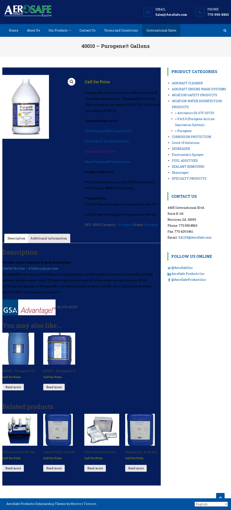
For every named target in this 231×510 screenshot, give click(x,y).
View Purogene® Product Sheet (108, 131)
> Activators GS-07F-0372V (194, 113)
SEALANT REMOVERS (188, 167)
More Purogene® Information (107, 162)
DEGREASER (181, 149)
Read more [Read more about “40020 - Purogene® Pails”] (54, 387)
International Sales (161, 30)
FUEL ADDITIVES (185, 161)
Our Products (58, 30)
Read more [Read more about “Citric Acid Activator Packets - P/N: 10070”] (95, 468)
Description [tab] (16, 238)
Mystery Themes (83, 504)
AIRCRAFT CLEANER (187, 83)
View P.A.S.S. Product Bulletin (107, 141)
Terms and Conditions (121, 30)
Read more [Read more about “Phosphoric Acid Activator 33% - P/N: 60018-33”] (136, 468)
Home (13, 30)
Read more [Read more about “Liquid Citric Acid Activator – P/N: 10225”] (54, 468)
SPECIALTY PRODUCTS (189, 178)
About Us (33, 30)
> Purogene (124, 225)
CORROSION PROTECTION (191, 137)
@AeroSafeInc (182, 268)
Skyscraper (180, 172)
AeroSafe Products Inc (187, 274)
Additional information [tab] (48, 238)
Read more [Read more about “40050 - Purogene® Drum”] (13, 387)
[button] (71, 82)
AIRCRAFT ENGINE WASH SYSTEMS (199, 89)
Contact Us (87, 30)
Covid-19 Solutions (185, 143)
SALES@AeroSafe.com (195, 237)
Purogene (151, 225)
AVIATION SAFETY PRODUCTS (194, 95)
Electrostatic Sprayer (188, 155)
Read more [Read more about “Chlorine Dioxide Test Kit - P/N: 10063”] (13, 468)
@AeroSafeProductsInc (188, 280)
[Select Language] (211, 504)
